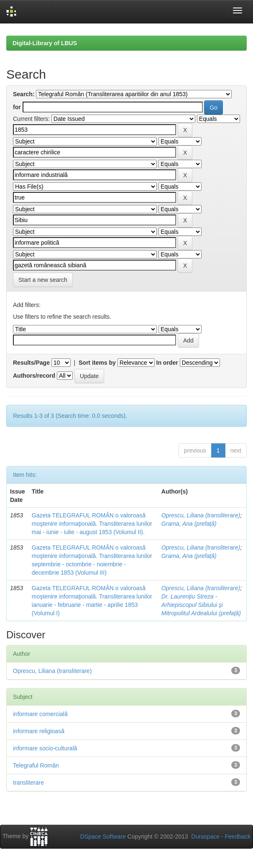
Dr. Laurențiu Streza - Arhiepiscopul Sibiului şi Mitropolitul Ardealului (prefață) (201, 605)
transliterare (28, 782)
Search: (23, 94)
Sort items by (97, 362)
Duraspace (205, 836)
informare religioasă (38, 731)
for (17, 107)
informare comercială (40, 714)
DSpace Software (103, 836)
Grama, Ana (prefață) (189, 523)
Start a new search (42, 279)
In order (167, 362)
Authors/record (34, 375)
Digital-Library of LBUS (45, 43)
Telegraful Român (36, 765)
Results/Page (31, 362)
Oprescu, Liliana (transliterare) (200, 515)
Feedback (237, 836)
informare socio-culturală (45, 748)
